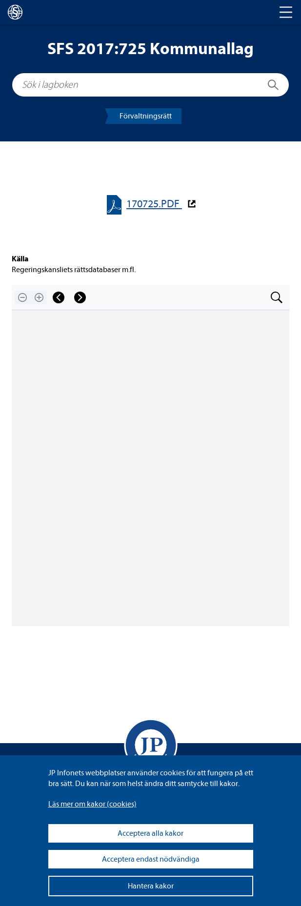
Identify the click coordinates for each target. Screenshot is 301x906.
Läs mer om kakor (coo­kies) (92, 804)
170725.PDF (154, 204)
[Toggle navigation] (286, 12)
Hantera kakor (151, 886)
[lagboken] (15, 12)
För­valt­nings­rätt (146, 116)
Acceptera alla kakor (150, 833)
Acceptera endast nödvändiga (151, 859)
